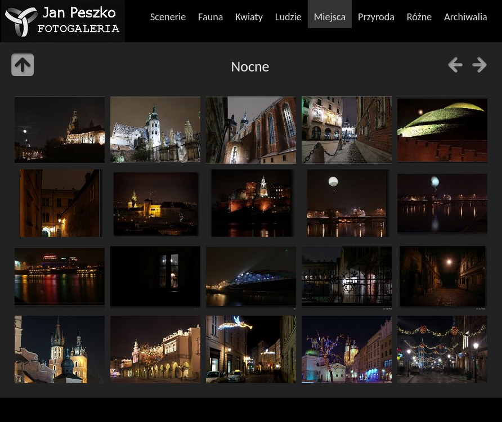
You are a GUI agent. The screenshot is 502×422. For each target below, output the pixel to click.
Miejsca (330, 17)
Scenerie (168, 17)
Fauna (210, 17)
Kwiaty (249, 17)
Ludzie (288, 17)
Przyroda (376, 17)
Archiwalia (465, 17)
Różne (419, 17)
